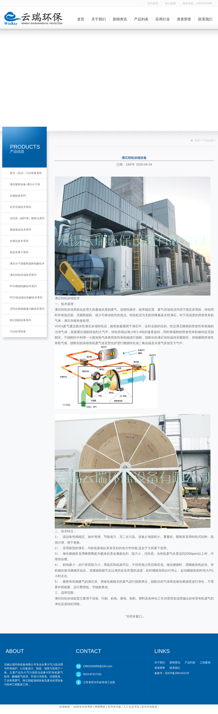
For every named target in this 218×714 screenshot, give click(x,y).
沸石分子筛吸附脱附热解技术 (27, 263)
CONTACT (88, 651)
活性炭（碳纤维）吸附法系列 (27, 218)
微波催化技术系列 (20, 229)
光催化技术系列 (19, 241)
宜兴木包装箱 (149, 706)
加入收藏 (170, 3)
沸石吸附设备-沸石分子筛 (25, 184)
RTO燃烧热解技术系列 (23, 286)
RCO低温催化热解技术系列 (26, 297)
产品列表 (141, 19)
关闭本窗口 (134, 616)
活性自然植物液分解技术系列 (27, 308)
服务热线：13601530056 (197, 3)
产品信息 (208, 140)
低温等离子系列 (19, 252)
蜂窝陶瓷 (100, 706)
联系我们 (205, 19)
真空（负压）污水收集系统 (26, 173)
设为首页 (152, 3)
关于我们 (98, 19)
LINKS (162, 651)
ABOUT (15, 651)
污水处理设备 (18, 331)
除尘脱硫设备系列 (20, 320)
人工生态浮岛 (131, 706)
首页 (80, 19)
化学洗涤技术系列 (20, 207)
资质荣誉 (184, 19)
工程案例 (205, 662)
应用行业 (162, 19)
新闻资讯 (120, 19)
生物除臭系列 (18, 195)
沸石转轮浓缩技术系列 (23, 274)
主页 (197, 140)
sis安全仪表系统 (83, 706)
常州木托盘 (114, 706)
